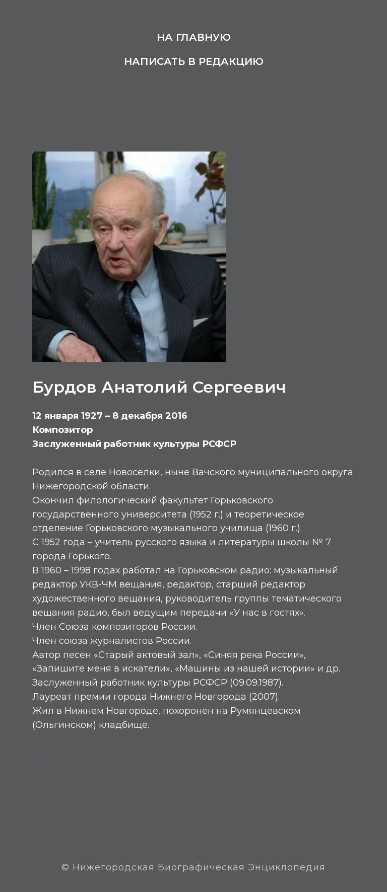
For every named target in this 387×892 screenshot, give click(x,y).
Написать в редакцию (194, 61)
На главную (194, 37)
